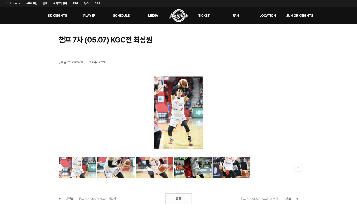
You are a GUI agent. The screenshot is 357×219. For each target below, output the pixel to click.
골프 (45, 3)
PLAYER (89, 15)
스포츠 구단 (31, 3)
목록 (178, 199)
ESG (75, 3)
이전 (59, 167)
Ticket (204, 15)
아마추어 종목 (60, 3)
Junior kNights (299, 15)
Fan (236, 15)
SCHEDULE (121, 15)
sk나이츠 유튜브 (337, 15)
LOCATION (268, 15)
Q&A (97, 3)
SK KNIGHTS (57, 15)
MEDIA (153, 15)
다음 (298, 167)
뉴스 (86, 3)
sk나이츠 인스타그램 (346, 15)
